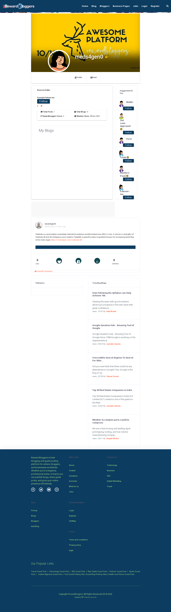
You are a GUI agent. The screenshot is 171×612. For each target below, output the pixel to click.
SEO (108, 476)
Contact (72, 471)
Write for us (74, 486)
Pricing (34, 510)
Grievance (73, 476)
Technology (112, 465)
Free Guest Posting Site (74, 574)
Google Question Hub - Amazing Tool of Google (113, 326)
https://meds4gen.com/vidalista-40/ (66, 240)
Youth (124, 157)
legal (71, 550)
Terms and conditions (78, 540)
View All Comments (44, 271)
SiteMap (72, 521)
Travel (109, 486)
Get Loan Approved (124, 124)
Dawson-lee (124, 192)
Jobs (135, 6)
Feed (94, 77)
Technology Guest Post (59, 571)
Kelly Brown (111, 311)
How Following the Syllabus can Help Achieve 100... (111, 294)
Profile (78, 77)
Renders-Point (124, 174)
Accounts (73, 481)
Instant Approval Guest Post (50, 574)
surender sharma (113, 344)
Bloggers (104, 6)
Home (85, 6)
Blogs (33, 516)
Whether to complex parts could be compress (110, 421)
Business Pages (121, 6)
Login (144, 6)
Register (155, 6)
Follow (43, 101)
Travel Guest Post (38, 571)
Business (111, 471)
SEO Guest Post (78, 571)
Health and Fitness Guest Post (121, 574)
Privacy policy (75, 545)
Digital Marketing (114, 481)
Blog (94, 6)
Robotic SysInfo (89, 597)
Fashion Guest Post (117, 571)
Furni (129, 139)
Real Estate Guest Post (97, 571)
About (71, 465)
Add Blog (35, 526)
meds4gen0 (50, 224)
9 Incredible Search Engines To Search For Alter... (112, 359)
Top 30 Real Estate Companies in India (112, 390)
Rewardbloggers (75, 594)
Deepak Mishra (112, 438)
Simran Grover (112, 376)
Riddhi (129, 102)
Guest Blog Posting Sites (96, 574)
